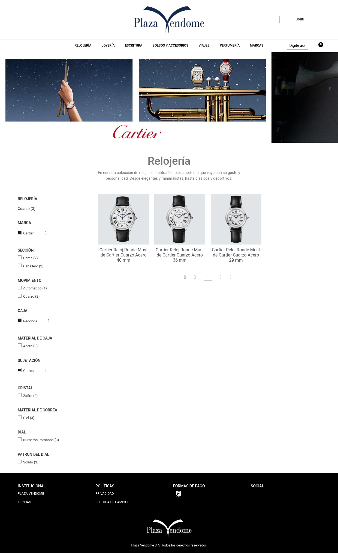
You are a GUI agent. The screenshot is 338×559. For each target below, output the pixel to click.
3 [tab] (169, 132)
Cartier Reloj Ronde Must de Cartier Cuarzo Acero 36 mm (180, 255)
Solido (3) (30, 462)
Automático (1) (35, 288)
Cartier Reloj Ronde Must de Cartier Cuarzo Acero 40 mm (123, 255)
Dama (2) (30, 258)
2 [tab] (164, 132)
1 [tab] (158, 132)
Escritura (133, 45)
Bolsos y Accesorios (170, 45)
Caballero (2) (33, 266)
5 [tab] (180, 132)
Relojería (83, 45)
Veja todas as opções (40, 233)
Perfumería (230, 45)
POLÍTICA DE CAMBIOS (112, 502)
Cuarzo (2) (31, 296)
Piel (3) (28, 418)
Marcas (256, 45)
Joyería (108, 45)
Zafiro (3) (30, 396)
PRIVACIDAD (104, 494)
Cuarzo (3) (26, 208)
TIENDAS (24, 502)
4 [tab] (175, 132)
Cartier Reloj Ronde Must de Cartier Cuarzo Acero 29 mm (236, 255)
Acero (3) (30, 346)
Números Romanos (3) (41, 440)
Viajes (203, 45)
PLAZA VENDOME (31, 494)
